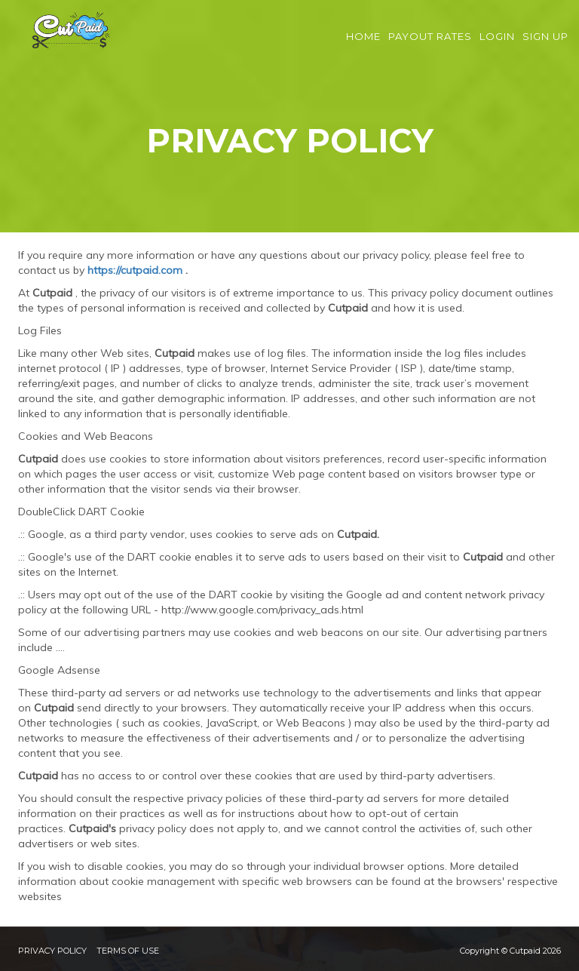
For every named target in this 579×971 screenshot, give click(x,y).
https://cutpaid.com (134, 270)
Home (363, 45)
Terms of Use (127, 950)
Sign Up (545, 45)
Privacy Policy (52, 950)
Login (497, 45)
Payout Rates (430, 45)
